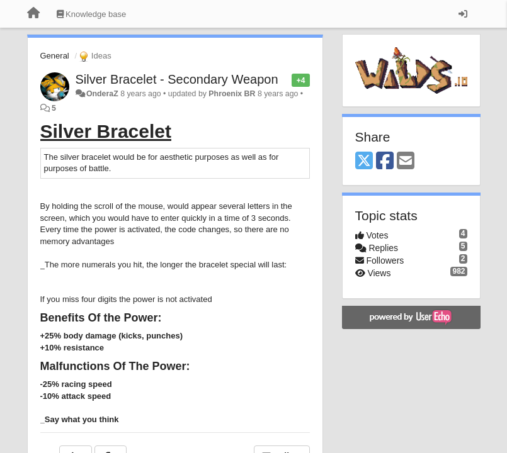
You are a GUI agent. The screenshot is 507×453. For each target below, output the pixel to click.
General (54, 55)
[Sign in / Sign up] (463, 14)
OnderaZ (102, 93)
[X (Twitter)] (364, 161)
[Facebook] (385, 161)
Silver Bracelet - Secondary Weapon (177, 79)
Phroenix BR (231, 93)
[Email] (405, 161)
